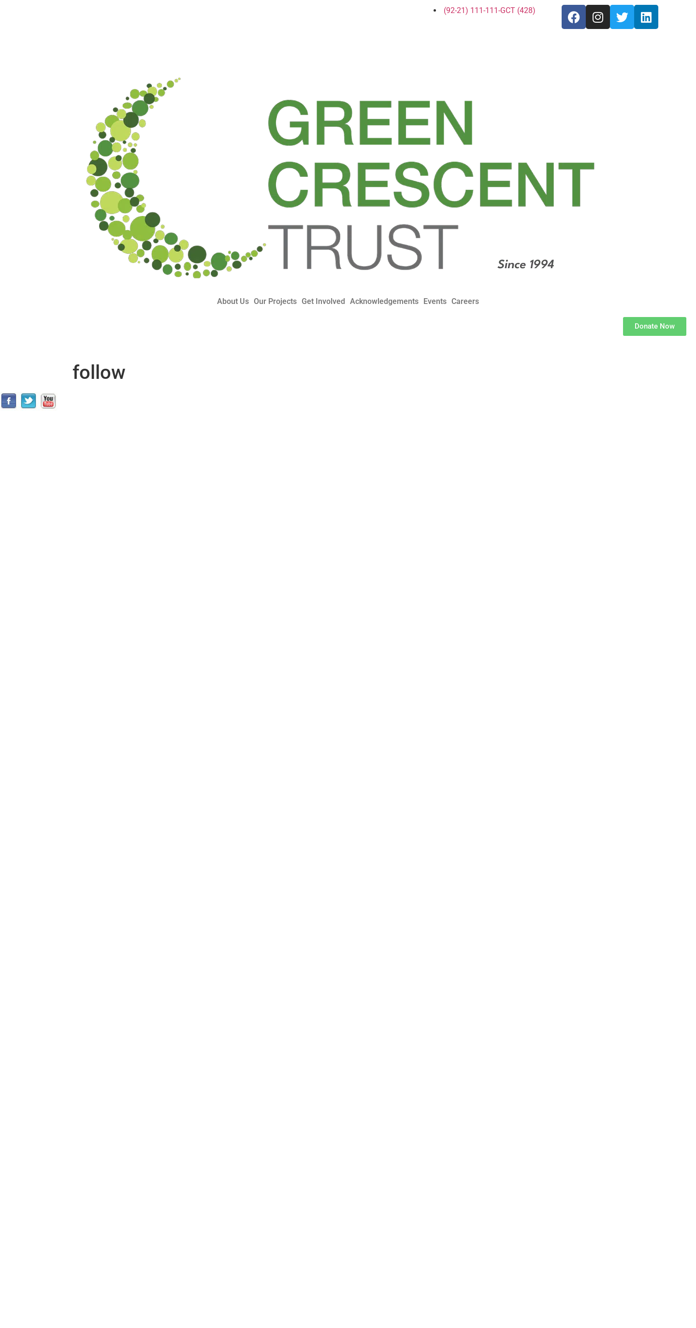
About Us (233, 301)
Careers (465, 301)
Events (435, 301)
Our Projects (275, 301)
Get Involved (323, 301)
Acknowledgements (384, 301)
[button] (235, 301)
